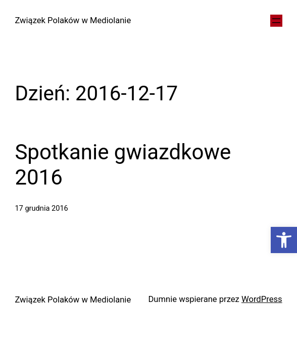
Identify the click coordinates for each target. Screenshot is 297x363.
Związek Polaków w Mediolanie (73, 20)
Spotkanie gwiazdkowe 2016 (123, 165)
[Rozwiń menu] (276, 21)
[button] (284, 240)
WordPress (261, 299)
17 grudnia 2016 (41, 208)
